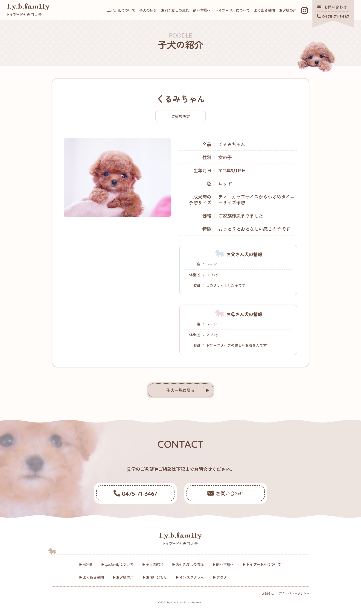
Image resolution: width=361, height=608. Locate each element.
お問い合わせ (156, 577)
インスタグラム (191, 577)
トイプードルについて (232, 10)
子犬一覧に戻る (180, 390)
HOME (87, 564)
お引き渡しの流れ (175, 10)
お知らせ (268, 593)
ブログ (221, 577)
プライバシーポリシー (294, 593)
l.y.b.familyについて (121, 10)
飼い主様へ (201, 10)
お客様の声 (288, 10)
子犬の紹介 (148, 10)
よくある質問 (264, 10)
